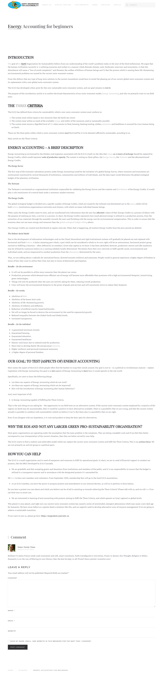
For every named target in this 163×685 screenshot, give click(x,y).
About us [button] (46, 5)
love (13, 478)
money (110, 154)
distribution (122, 189)
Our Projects (82, 5)
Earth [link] (23, 63)
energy (57, 121)
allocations (74, 252)
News (95, 5)
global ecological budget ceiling (73, 222)
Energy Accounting (110, 93)
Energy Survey (109, 157)
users (132, 203)
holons (15, 207)
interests (56, 345)
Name (11, 610)
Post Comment (17, 647)
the (19, 63)
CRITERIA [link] (35, 105)
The (9, 63)
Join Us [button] (117, 5)
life (51, 124)
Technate (124, 157)
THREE (21, 105)
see (147, 489)
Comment (12, 578)
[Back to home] (23, 5)
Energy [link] (15, 26)
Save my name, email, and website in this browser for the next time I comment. (50, 641)
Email (11, 621)
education (106, 124)
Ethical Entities (63, 5)
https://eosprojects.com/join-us (55, 515)
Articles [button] (105, 5)
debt (25, 296)
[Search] (140, 4)
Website (12, 631)
